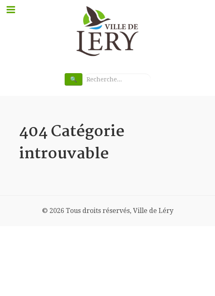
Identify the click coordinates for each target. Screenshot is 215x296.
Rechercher (82, 73)
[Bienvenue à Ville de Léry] (107, 31)
